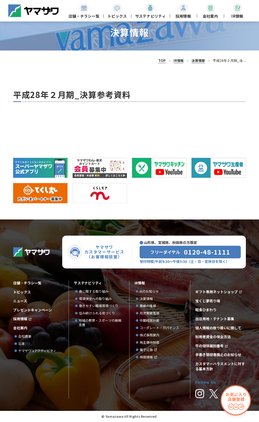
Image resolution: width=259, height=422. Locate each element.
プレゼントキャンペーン (32, 310)
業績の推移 (149, 306)
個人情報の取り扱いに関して (218, 328)
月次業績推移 (149, 313)
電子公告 (146, 350)
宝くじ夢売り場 (209, 301)
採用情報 (20, 318)
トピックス (22, 292)
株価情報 (146, 357)
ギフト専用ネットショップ (216, 291)
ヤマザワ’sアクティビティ (37, 351)
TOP (162, 60)
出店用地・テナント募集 (214, 318)
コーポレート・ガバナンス (161, 328)
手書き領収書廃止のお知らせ (218, 354)
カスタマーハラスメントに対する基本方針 (220, 366)
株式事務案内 (149, 335)
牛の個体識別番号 (209, 345)
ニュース (20, 301)
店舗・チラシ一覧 (27, 283)
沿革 (21, 344)
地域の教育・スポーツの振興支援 (100, 322)
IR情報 (179, 60)
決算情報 (198, 60)
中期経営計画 (151, 320)
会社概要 (24, 336)
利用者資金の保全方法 (213, 336)
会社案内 (20, 328)
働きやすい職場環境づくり (98, 306)
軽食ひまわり (206, 309)
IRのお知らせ (149, 291)
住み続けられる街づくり (97, 313)
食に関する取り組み (94, 291)
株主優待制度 (149, 342)
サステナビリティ (88, 283)
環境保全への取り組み (95, 299)
